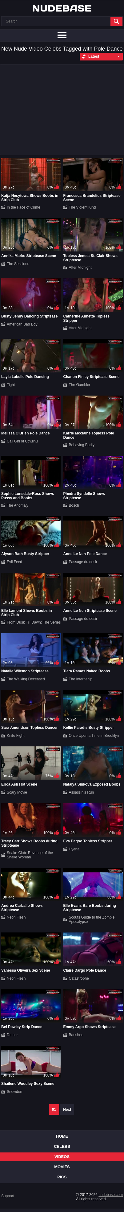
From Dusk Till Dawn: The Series (34, 622)
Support (7, 1196)
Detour (12, 1035)
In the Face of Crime (23, 207)
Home (62, 1136)
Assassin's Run (81, 792)
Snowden (14, 1092)
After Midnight (80, 267)
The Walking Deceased (26, 679)
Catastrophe (79, 978)
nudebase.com (110, 1195)
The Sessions (18, 264)
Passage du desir (83, 562)
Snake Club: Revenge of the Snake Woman (30, 855)
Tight (11, 385)
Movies (62, 1166)
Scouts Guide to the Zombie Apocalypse (91, 919)
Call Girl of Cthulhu (22, 441)
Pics (61, 1177)
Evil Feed (14, 562)
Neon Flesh (16, 917)
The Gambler (79, 385)
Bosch (74, 505)
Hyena (74, 849)
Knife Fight (15, 735)
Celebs (62, 1146)
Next (67, 1109)
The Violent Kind (82, 207)
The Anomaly (17, 505)
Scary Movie (17, 792)
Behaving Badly (81, 445)
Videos (62, 1156)
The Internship (80, 679)
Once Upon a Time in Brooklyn (94, 735)
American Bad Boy (22, 324)
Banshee (76, 1035)
